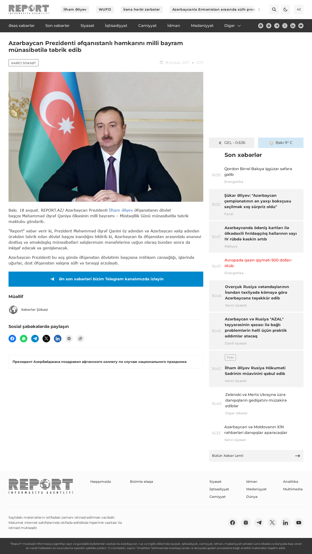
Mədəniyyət (256, 489)
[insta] (268, 25)
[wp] (23, 338)
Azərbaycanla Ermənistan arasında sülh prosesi (216, 9)
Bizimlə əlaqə (141, 481)
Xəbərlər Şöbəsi (28, 310)
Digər (233, 25)
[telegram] (276, 25)
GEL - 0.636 (231, 142)
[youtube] (300, 25)
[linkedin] (292, 25)
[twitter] (284, 25)
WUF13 (105, 9)
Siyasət (215, 481)
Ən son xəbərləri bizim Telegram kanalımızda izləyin (106, 279)
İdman (251, 481)
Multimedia (293, 489)
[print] (69, 338)
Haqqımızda (100, 481)
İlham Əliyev (75, 9)
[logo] (29, 9)
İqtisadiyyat (219, 489)
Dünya (251, 497)
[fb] (260, 25)
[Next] (255, 9)
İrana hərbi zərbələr (141, 9)
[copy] (80, 338)
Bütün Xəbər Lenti (256, 456)
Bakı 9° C (281, 142)
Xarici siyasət (23, 63)
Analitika (290, 481)
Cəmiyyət (217, 497)
